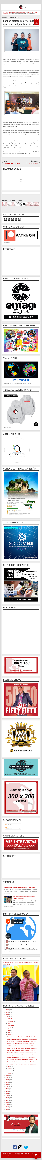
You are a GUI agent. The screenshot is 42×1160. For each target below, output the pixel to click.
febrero (10, 1071)
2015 (7, 1091)
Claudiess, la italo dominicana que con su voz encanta (22, 1059)
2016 (7, 1089)
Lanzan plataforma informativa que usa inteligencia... (21, 1050)
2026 (7, 1010)
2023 (7, 1016)
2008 (7, 1107)
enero (9, 1073)
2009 (7, 1104)
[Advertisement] (21, 632)
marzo (10, 1068)
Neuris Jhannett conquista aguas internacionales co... (22, 1057)
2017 (7, 1086)
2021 (7, 1077)
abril (9, 1066)
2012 (7, 1098)
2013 (7, 1095)
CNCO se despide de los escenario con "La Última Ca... (22, 1046)
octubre (10, 1023)
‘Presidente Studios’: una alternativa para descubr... (21, 1062)
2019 (7, 1082)
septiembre (11, 1025)
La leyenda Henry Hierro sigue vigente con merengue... (22, 1048)
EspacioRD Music (8, 951)
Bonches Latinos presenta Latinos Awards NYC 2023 (21, 1041)
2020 (7, 1080)
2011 (7, 1100)
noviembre (11, 1021)
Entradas (8, 824)
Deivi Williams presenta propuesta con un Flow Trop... (22, 1039)
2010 (7, 1102)
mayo (9, 1034)
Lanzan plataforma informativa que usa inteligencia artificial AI (20, 23)
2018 (7, 1084)
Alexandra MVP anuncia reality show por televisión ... (21, 1064)
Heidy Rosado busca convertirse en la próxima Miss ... (22, 1053)
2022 (7, 1075)
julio (9, 1030)
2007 (7, 1109)
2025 (7, 1012)
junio (9, 1032)
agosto (10, 1028)
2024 (7, 1014)
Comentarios (9, 828)
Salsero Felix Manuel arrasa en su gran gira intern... (21, 1044)
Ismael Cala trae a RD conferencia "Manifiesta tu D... (21, 1037)
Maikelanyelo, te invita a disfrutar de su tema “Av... (21, 1055)
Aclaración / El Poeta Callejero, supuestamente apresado (19, 887)
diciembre (10, 1019)
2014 (7, 1093)
